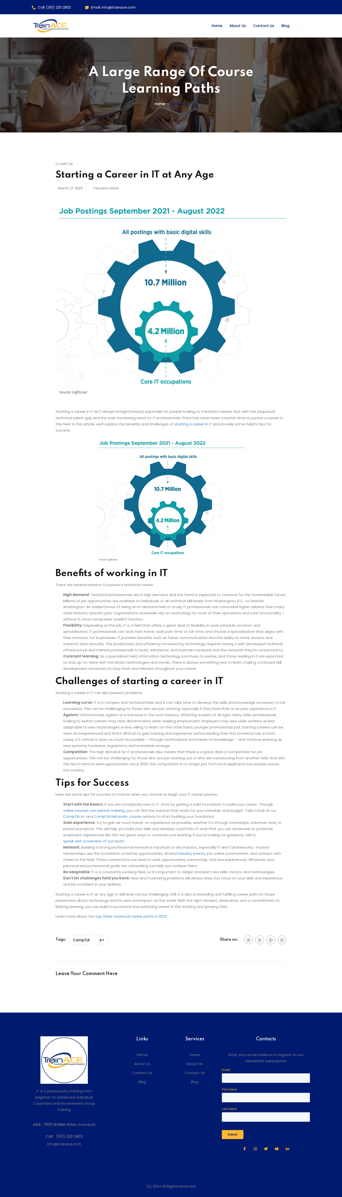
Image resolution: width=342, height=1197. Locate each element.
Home (217, 25)
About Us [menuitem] (142, 1063)
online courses (76, 810)
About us (179, 104)
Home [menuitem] (142, 1054)
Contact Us (263, 25)
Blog (285, 25)
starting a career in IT (193, 424)
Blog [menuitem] (142, 1081)
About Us (237, 25)
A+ (101, 940)
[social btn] (248, 939)
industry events (191, 853)
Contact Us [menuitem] (142, 1072)
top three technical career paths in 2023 (131, 916)
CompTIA (81, 940)
